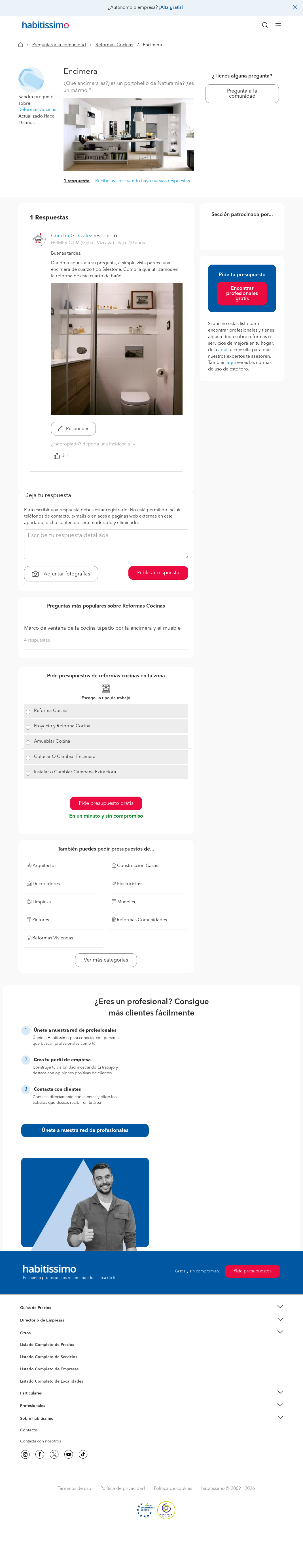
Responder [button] (73, 429)
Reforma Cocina (51, 711)
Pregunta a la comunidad (242, 94)
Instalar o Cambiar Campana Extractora (75, 772)
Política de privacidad (122, 1488)
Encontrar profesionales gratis (242, 293)
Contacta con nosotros (40, 1441)
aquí (222, 350)
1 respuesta (76, 181)
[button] (31, 79)
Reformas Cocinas (114, 45)
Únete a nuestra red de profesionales (85, 1130)
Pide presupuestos (253, 1271)
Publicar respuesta (158, 572)
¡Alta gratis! (171, 7)
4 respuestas (37, 640)
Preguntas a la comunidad (59, 45)
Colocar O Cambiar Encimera (65, 757)
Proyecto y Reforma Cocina (62, 726)
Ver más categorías (106, 960)
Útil (61, 456)
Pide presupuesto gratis (106, 803)
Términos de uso (74, 1488)
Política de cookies (173, 1488)
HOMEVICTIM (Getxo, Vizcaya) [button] (83, 243)
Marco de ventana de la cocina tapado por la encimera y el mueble (102, 628)
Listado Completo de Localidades (51, 1381)
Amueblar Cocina (52, 741)
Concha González (71, 235)
